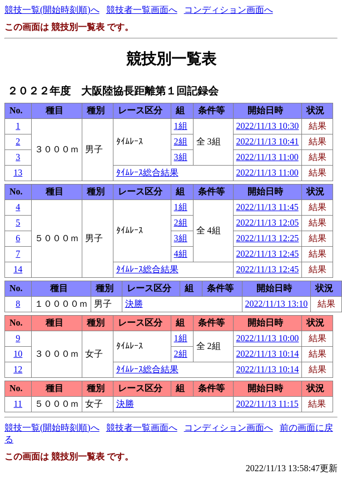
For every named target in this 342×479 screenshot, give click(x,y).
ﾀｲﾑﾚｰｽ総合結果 (147, 172)
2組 (180, 141)
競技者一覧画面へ (141, 9)
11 (18, 403)
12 (17, 369)
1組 (180, 126)
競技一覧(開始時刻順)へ (52, 9)
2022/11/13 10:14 (267, 353)
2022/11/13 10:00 (267, 338)
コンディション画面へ (228, 9)
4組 (180, 253)
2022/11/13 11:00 (267, 157)
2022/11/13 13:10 (276, 303)
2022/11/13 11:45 (267, 207)
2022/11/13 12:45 (267, 253)
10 (17, 353)
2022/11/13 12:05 (267, 222)
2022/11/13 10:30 (267, 126)
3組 (180, 157)
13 (17, 172)
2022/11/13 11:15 (267, 403)
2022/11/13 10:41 (267, 141)
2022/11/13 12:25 (267, 238)
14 (17, 269)
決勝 (134, 303)
